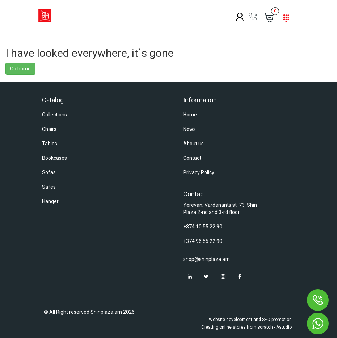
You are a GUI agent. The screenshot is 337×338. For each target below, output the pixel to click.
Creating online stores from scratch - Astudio (246, 327)
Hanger (50, 201)
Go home (20, 69)
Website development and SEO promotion (250, 319)
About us (193, 143)
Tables (49, 143)
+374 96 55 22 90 (202, 241)
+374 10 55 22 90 (202, 227)
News (189, 129)
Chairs (49, 129)
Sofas (49, 172)
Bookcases (54, 158)
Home (190, 114)
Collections (54, 114)
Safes (49, 187)
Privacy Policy (198, 172)
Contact (192, 158)
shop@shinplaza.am (206, 259)
